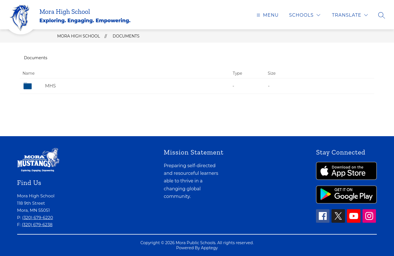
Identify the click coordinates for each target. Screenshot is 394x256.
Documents (126, 36)
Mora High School (78, 36)
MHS (50, 86)
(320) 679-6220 (37, 217)
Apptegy (209, 247)
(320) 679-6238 (37, 224)
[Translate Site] (350, 15)
